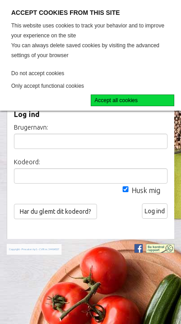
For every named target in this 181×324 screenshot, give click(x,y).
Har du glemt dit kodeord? (55, 211)
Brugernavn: (31, 127)
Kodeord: (27, 162)
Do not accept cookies (37, 73)
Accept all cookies (116, 100)
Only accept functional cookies (47, 86)
